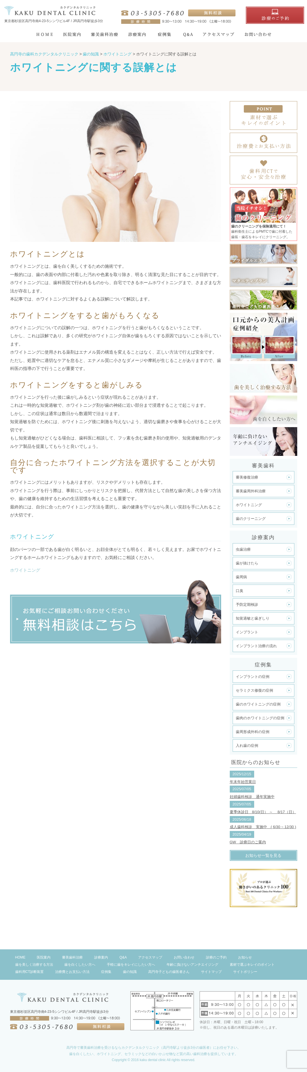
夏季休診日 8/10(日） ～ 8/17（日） (263, 812)
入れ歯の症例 (247, 745)
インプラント (247, 632)
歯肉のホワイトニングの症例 (260, 718)
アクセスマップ (150, 957)
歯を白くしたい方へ (79, 965)
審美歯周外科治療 (251, 491)
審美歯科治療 (72, 957)
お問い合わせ (184, 957)
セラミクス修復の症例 (254, 690)
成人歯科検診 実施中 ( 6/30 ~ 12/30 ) (263, 827)
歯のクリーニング (251, 518)
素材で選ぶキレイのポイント (252, 965)
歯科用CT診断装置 (29, 972)
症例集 (106, 972)
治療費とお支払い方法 (72, 972)
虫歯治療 (243, 549)
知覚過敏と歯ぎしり (252, 618)
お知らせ (245, 957)
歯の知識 (130, 972)
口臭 (239, 591)
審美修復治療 (247, 477)
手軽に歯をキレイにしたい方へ (131, 965)
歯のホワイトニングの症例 (258, 704)
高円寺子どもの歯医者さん (169, 972)
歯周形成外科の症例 (252, 732)
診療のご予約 (216, 957)
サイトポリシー (245, 972)
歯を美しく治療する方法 (34, 965)
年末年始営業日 (243, 782)
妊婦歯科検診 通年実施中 (252, 797)
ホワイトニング (25, 570)
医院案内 (44, 957)
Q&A (123, 957)
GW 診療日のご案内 (248, 842)
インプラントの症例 (252, 676)
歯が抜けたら (247, 563)
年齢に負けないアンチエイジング (192, 965)
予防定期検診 (247, 604)
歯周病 (241, 577)
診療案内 (101, 957)
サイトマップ (211, 972)
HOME (20, 957)
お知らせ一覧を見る (263, 855)
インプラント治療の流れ (256, 646)
